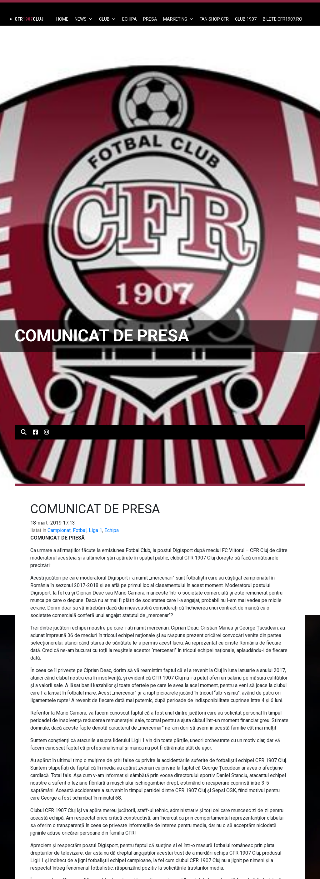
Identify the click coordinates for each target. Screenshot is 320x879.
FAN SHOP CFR (214, 19)
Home (62, 19)
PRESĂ (150, 19)
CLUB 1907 (246, 19)
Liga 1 (95, 530)
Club (107, 19)
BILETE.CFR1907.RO (282, 19)
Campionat (59, 530)
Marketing (178, 19)
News (84, 19)
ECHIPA (129, 19)
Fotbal (80, 530)
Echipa (111, 530)
